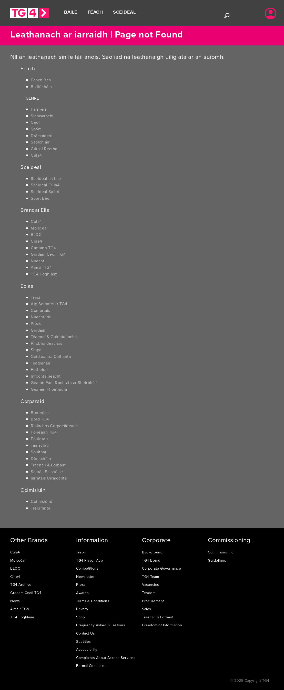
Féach (95, 12)
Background (152, 552)
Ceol (35, 122)
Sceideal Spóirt (45, 191)
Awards (82, 592)
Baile (70, 12)
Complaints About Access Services (105, 657)
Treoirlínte (40, 508)
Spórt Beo (40, 198)
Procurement (153, 600)
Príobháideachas (46, 343)
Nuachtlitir (41, 317)
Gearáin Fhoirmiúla (49, 389)
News (15, 600)
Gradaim (39, 330)
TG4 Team (150, 576)
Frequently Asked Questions (100, 625)
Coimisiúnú (41, 501)
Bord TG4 (40, 419)
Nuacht (37, 261)
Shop (80, 617)
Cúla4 (36, 155)
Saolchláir (40, 142)
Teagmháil (40, 363)
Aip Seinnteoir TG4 (49, 303)
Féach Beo (41, 80)
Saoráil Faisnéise (47, 471)
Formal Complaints (92, 665)
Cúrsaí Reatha (44, 148)
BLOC (36, 234)
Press (81, 584)
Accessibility (86, 649)
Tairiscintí (40, 445)
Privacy (82, 608)
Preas (36, 323)
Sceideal (124, 12)
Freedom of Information (162, 625)
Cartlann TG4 (43, 248)
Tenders (149, 592)
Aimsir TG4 (41, 267)
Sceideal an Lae (46, 178)
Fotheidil (39, 369)
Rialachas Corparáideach (54, 425)
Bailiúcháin (41, 86)
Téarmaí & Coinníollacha (54, 336)
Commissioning (221, 552)
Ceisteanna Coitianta (51, 356)
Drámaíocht (42, 135)
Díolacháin (41, 458)
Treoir (36, 297)
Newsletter (85, 576)
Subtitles (83, 641)
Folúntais (39, 439)
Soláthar (38, 452)
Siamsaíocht (42, 116)
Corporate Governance (161, 568)
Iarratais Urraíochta (49, 478)
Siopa (36, 349)
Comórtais (40, 310)
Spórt (36, 129)
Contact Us (85, 633)
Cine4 (36, 241)
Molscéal (39, 228)
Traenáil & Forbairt (48, 465)
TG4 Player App (89, 560)
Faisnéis (38, 109)
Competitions (87, 568)
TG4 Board (151, 560)
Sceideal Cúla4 (45, 185)
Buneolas (39, 412)
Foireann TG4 (44, 432)
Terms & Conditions (92, 600)
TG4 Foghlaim (44, 274)
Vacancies (150, 584)
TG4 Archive (21, 584)
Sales (146, 608)
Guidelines (217, 560)
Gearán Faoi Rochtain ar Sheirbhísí (64, 382)
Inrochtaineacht (46, 376)
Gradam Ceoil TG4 (48, 254)
